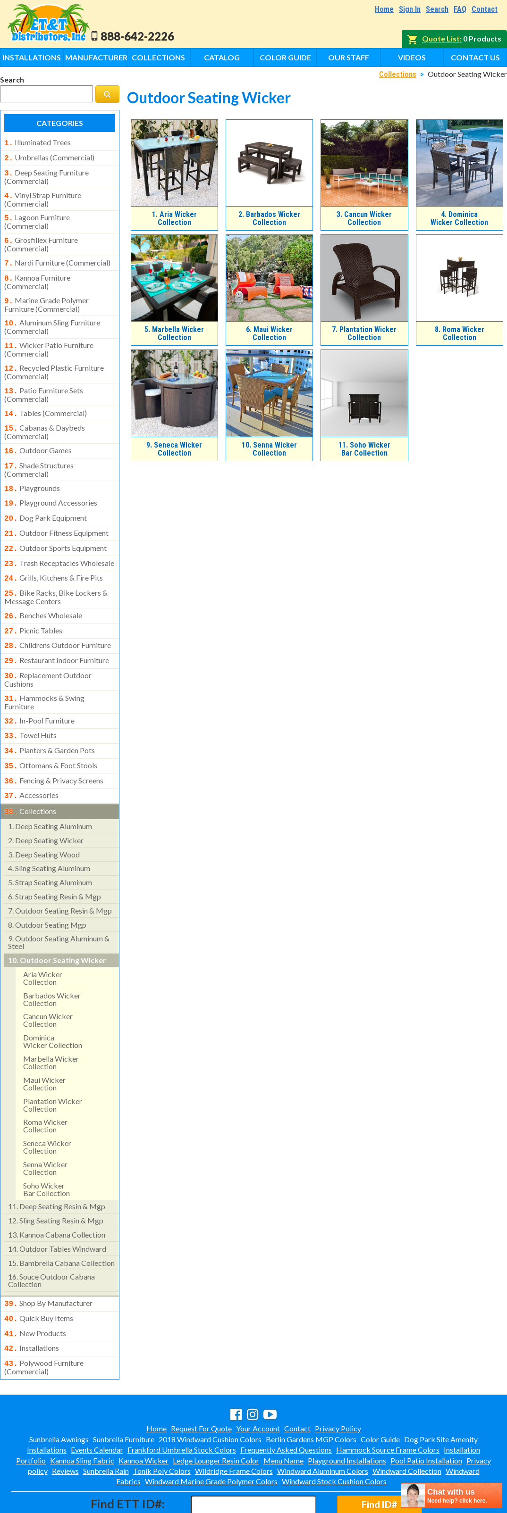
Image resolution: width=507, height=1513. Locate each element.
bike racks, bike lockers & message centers (56, 573)
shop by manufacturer (48, 1267)
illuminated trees (37, 142)
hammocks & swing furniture (44, 673)
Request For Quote (201, 1387)
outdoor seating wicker (57, 924)
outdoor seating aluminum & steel (59, 906)
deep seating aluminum (50, 790)
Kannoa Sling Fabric (82, 1419)
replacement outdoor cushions (48, 651)
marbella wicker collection (51, 1026)
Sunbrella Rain (106, 1430)
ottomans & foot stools (50, 733)
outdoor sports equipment (55, 528)
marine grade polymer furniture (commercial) (46, 296)
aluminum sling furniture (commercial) (52, 317)
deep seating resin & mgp (56, 1170)
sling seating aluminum (49, 832)
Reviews (65, 1430)
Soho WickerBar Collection (364, 449)
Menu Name (283, 1419)
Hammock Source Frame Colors (387, 1409)
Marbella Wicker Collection (174, 333)
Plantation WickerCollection (364, 333)
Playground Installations (347, 1419)
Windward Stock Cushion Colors (334, 1440)
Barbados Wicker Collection (269, 218)
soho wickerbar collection (46, 1153)
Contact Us (475, 57)
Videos (412, 57)
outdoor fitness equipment (56, 514)
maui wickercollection (44, 1047)
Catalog (222, 57)
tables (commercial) (45, 401)
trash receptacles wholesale (59, 542)
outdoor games (38, 436)
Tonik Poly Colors (162, 1430)
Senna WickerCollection (269, 449)
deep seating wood (44, 818)
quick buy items (38, 1281)
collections (30, 776)
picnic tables (33, 606)
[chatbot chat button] (451, 1495)
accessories (31, 761)
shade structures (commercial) (39, 453)
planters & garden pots (49, 719)
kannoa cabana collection (56, 1198)
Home (384, 9)
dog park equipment (45, 500)
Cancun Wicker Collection (364, 218)
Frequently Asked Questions (286, 1409)
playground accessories (50, 486)
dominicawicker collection (52, 1005)
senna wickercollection (45, 1132)
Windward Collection (406, 1430)
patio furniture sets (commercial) (43, 382)
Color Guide (285, 57)
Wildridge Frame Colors (234, 1430)
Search (437, 9)
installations (31, 1309)
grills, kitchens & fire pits (53, 556)
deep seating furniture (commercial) (46, 174)
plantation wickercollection (52, 1069)
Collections (158, 57)
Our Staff (348, 57)
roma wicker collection (45, 1089)
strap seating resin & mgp (54, 860)
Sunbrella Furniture (123, 1398)
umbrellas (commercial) (49, 156)
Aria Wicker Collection (174, 218)
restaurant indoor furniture (56, 634)
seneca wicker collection (47, 1111)
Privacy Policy (338, 1387)
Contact (485, 9)
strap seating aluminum (50, 846)
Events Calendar (97, 1409)
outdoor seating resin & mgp (60, 874)
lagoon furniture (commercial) (37, 216)
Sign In (410, 9)
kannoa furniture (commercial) (37, 274)
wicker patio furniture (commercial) (48, 339)
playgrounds (32, 472)
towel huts (30, 705)
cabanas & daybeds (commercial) (44, 417)
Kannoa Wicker (143, 1419)
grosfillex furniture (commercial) (41, 238)
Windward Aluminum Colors (322, 1430)
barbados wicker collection (52, 963)
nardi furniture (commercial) (57, 257)
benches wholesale (43, 592)
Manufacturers (96, 57)
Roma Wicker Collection (459, 333)
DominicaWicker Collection (459, 218)
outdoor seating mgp (47, 888)
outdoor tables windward (57, 1212)
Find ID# (379, 1463)
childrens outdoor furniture (57, 620)
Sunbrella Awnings (59, 1398)
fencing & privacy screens (53, 747)
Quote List (441, 38)
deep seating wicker (46, 804)
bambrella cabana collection (61, 1226)
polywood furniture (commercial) (44, 1326)
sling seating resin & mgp (55, 1184)
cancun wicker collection (48, 984)
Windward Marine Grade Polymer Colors (211, 1440)
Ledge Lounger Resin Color (216, 1419)
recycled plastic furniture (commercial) (54, 360)
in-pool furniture (39, 691)
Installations (31, 57)
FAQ (460, 9)
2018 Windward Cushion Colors (210, 1398)
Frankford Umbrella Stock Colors (181, 1409)
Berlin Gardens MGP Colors (311, 1398)
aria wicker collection (42, 942)
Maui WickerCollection (269, 333)
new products (35, 1295)
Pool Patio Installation (426, 1419)
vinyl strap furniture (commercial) (42, 195)
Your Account (258, 1387)
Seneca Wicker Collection (174, 449)
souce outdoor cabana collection (51, 1244)
